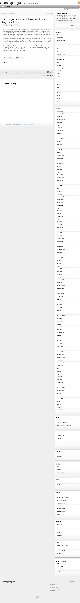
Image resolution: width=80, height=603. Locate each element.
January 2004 (60, 385)
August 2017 (60, 138)
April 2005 (59, 343)
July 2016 (59, 166)
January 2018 (60, 130)
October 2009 (60, 263)
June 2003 (59, 404)
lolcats (58, 532)
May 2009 (59, 271)
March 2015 (60, 194)
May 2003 (59, 407)
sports (58, 87)
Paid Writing (60, 68)
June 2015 (59, 185)
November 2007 (61, 315)
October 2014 (60, 205)
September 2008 (61, 293)
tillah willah (59, 456)
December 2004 (61, 354)
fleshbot (59, 420)
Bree (58, 494)
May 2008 (59, 304)
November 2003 (61, 390)
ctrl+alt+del (59, 524)
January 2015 (60, 199)
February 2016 (60, 177)
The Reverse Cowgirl (62, 422)
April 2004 (59, 376)
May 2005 (59, 340)
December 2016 (61, 161)
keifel (71, 20)
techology (59, 90)
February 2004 (60, 382)
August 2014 (60, 208)
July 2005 (59, 335)
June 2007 (59, 327)
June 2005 (59, 338)
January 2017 (60, 158)
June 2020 (59, 122)
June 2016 (59, 169)
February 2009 (60, 280)
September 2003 (61, 396)
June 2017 (59, 144)
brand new (59, 469)
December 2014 (61, 202)
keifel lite (59, 453)
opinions (59, 65)
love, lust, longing (61, 54)
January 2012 (60, 241)
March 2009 (60, 277)
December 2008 (61, 285)
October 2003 (60, 393)
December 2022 (61, 114)
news (58, 62)
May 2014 (59, 210)
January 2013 (60, 227)
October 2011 (60, 246)
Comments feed (60, 569)
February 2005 (60, 349)
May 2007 (59, 329)
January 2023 (60, 111)
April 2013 (59, 224)
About (8, 6)
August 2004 (60, 365)
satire (58, 81)
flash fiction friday (61, 40)
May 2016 (59, 172)
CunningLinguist (11, 3)
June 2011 (59, 252)
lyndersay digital (61, 503)
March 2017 (60, 152)
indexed (59, 527)
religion (58, 76)
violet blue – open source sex (64, 425)
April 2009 (59, 274)
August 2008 (60, 296)
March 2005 (60, 346)
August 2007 (60, 321)
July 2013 (59, 219)
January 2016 (60, 180)
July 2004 (59, 368)
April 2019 (59, 127)
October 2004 (60, 360)
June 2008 (59, 302)
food (58, 43)
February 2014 (60, 216)
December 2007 (61, 313)
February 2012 (60, 238)
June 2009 (59, 268)
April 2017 (59, 149)
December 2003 (61, 387)
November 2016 (61, 163)
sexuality (59, 84)
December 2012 (61, 230)
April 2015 (59, 191)
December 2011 (61, 244)
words (58, 98)
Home (3, 6)
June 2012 (59, 232)
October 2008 (60, 291)
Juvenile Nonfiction (61, 500)
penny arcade (60, 535)
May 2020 (59, 125)
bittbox (58, 466)
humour (58, 45)
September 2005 (61, 332)
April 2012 (59, 235)
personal (13, 25)
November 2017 (61, 133)
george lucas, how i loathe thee (8, 13)
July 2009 (59, 266)
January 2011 (60, 255)
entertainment (60, 37)
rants (58, 73)
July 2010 (59, 260)
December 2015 (61, 183)
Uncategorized (60, 92)
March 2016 (60, 174)
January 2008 (60, 310)
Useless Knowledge (61, 511)
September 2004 (61, 362)
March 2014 (60, 213)
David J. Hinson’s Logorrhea (63, 497)
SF (52, 75)
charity (58, 34)
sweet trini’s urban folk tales (63, 506)
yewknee (59, 514)
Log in (58, 563)
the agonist (59, 443)
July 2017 (59, 141)
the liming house (61, 508)
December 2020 (61, 119)
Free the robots (60, 435)
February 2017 (60, 155)
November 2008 (61, 288)
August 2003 (60, 398)
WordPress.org (60, 571)
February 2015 (60, 197)
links (58, 51)
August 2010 (60, 257)
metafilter (59, 438)
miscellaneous (60, 59)
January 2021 (60, 116)
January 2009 (60, 282)
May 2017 (59, 147)
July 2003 (59, 401)
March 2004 (60, 379)
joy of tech (59, 529)
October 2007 (60, 318)
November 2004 (61, 357)
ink (57, 48)
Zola (24, 34)
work (58, 101)
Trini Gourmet (60, 484)
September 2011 (61, 249)
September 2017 (61, 136)
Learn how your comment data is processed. (29, 124)
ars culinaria (60, 482)
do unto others (49, 13)
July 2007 (59, 324)
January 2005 (60, 351)
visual (58, 95)
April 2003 (59, 410)
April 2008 (59, 307)
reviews (58, 79)
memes (58, 57)
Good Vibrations (17, 43)
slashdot (59, 441)
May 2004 (59, 374)
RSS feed (72, 18)
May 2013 (59, 221)
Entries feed (60, 566)
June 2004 (59, 371)
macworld (48, 75)
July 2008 (59, 299)
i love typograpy (60, 472)
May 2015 (59, 188)
